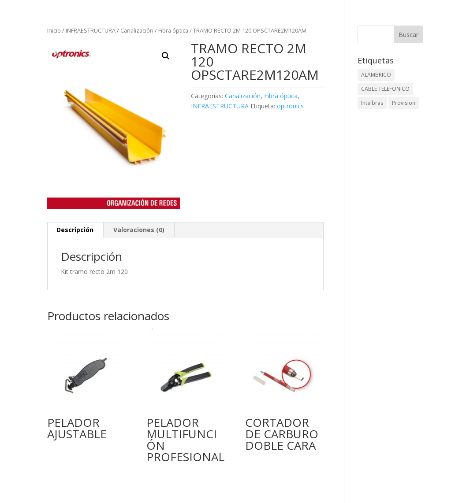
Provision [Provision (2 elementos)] (403, 103)
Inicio (54, 30)
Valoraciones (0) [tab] (138, 230)
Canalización (136, 30)
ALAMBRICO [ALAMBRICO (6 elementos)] (376, 74)
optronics (290, 106)
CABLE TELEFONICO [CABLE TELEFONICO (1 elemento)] (385, 88)
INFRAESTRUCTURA (91, 30)
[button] (166, 56)
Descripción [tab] (74, 230)
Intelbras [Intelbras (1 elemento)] (372, 103)
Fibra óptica (173, 30)
